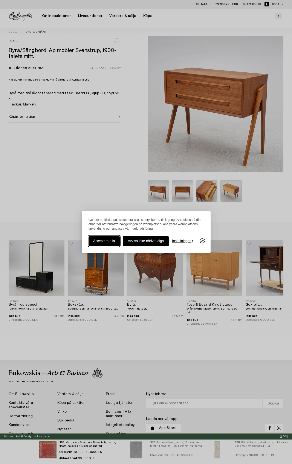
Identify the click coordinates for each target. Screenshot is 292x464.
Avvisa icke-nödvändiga (146, 241)
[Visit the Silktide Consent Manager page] (202, 241)
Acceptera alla (104, 241)
